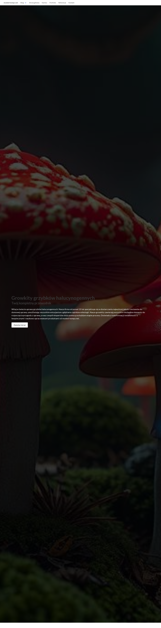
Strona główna (34, 3)
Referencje (62, 3)
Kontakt (71, 3)
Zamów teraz (20, 325)
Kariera (44, 3)
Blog (22, 3)
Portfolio (52, 3)
